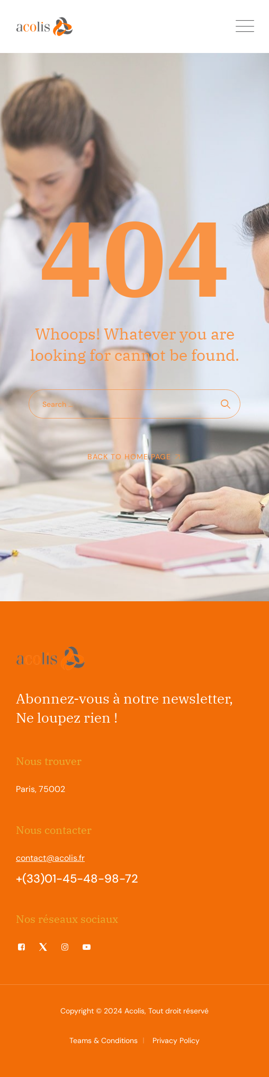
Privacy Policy (176, 1040)
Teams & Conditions (103, 1040)
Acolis (134, 1011)
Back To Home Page (129, 456)
